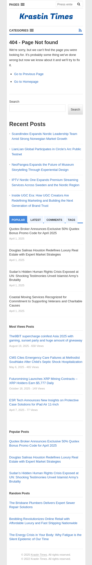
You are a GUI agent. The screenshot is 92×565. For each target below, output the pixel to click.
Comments (54, 219)
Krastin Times (39, 554)
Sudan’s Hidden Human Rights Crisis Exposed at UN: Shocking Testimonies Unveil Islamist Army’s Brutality (44, 477)
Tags (71, 219)
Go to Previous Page (29, 74)
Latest (35, 219)
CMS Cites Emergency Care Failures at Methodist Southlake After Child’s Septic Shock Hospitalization (45, 360)
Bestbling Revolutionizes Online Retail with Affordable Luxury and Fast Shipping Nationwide (43, 521)
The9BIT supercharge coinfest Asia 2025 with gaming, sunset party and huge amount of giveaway (45, 338)
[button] (17, 4)
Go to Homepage (26, 81)
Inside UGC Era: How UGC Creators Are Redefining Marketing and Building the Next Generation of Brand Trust (42, 201)
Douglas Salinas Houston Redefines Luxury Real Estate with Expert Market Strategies (43, 459)
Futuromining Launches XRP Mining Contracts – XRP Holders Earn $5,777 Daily (43, 381)
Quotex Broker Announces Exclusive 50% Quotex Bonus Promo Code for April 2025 (44, 443)
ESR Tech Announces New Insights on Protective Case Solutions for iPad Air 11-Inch (44, 402)
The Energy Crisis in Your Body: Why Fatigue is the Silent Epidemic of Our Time (45, 537)
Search (14, 101)
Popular (18, 219)
